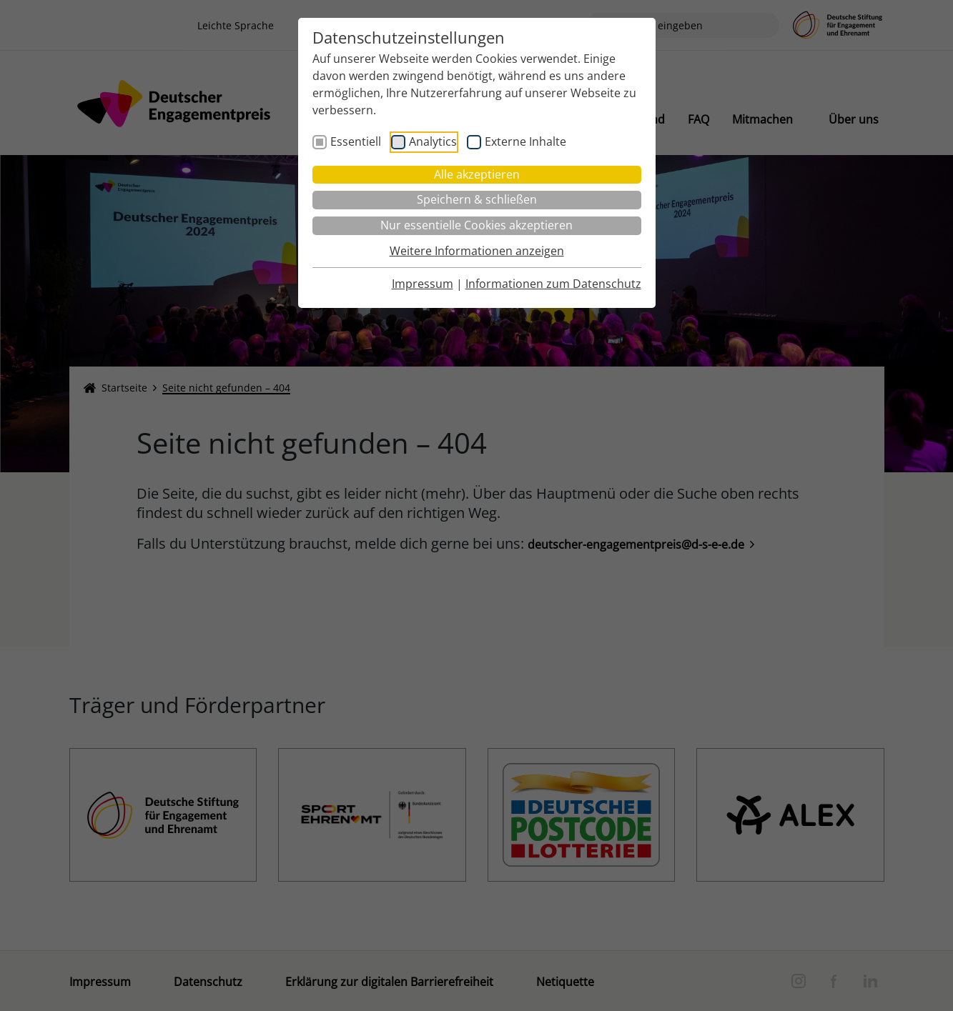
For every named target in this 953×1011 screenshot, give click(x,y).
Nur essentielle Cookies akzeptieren (476, 225)
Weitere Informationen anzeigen (477, 251)
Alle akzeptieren (477, 174)
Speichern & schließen (477, 199)
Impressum (422, 284)
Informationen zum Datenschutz (553, 284)
